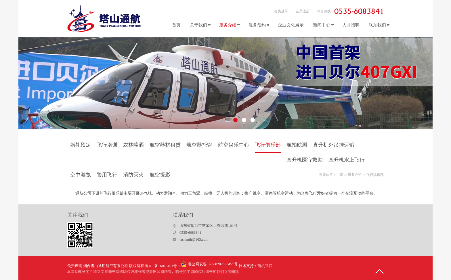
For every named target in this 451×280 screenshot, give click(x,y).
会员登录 (281, 11)
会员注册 (302, 11)
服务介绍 (355, 175)
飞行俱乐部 (375, 175)
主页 (339, 175)
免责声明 (74, 266)
